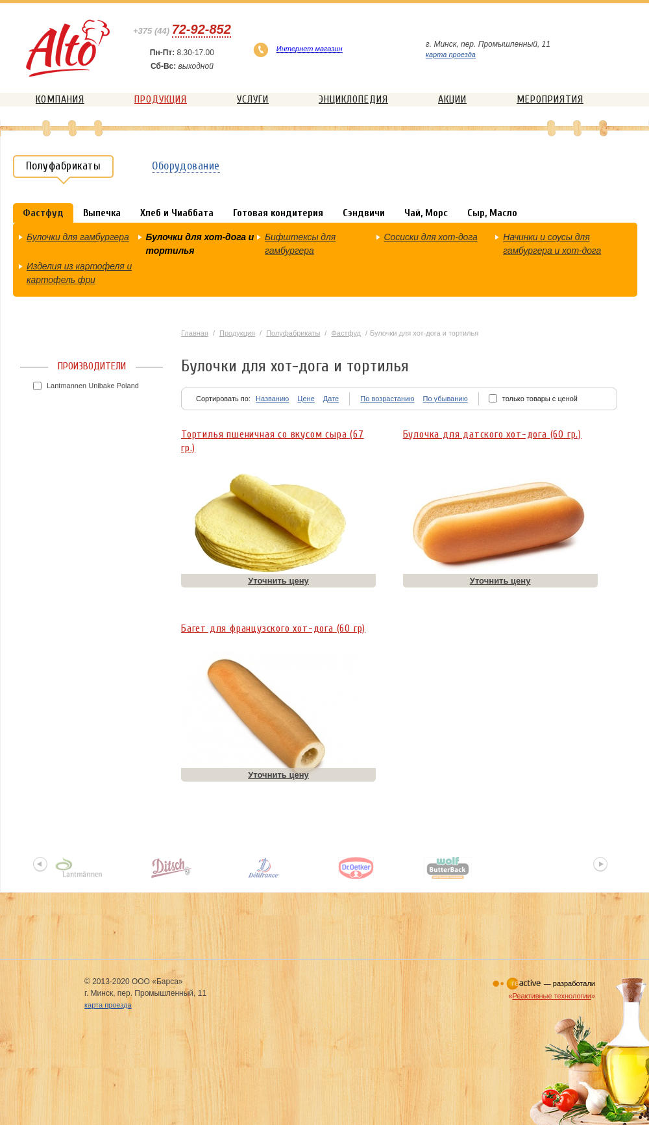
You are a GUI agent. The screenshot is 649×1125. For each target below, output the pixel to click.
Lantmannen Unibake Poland (93, 385)
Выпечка (102, 213)
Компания (60, 99)
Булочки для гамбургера (78, 237)
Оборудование (186, 166)
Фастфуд (346, 333)
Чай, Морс (426, 213)
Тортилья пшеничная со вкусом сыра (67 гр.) (272, 438)
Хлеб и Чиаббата (177, 213)
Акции (452, 99)
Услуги (253, 99)
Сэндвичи (364, 213)
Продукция (160, 99)
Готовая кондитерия (278, 213)
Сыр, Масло (492, 213)
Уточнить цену (278, 581)
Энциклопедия (353, 99)
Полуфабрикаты (293, 333)
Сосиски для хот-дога (431, 237)
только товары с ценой (540, 398)
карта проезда (451, 54)
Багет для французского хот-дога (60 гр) (273, 628)
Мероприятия (550, 99)
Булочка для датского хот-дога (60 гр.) (492, 434)
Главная (194, 333)
